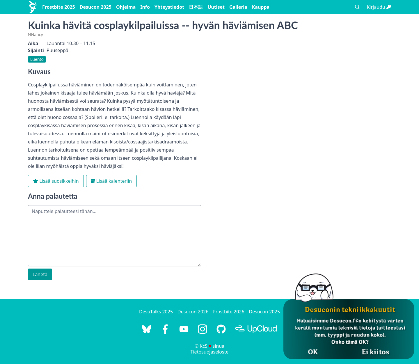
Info (145, 7)
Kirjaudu (379, 7)
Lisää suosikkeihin (56, 181)
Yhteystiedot (169, 7)
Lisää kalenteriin (111, 181)
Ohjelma (126, 7)
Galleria (238, 7)
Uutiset (216, 7)
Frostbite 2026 (228, 311)
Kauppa (260, 7)
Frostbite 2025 (58, 7)
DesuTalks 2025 (156, 311)
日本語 (196, 7)
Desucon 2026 (192, 311)
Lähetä (40, 274)
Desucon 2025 (95, 7)
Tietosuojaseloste (210, 352)
